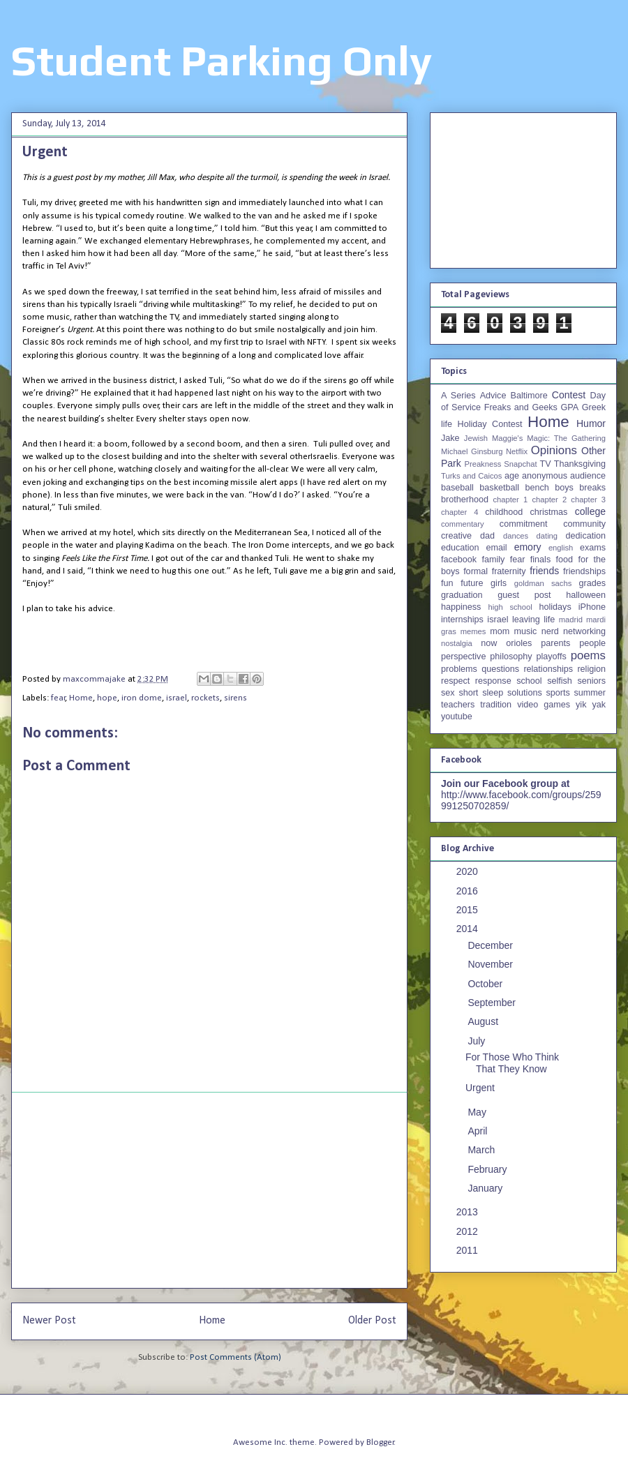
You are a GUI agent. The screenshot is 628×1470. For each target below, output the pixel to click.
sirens (235, 698)
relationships (548, 669)
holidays (555, 607)
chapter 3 (588, 499)
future (472, 583)
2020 (468, 871)
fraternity (509, 571)
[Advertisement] (210, 1190)
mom (499, 631)
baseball (457, 488)
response (493, 681)
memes (473, 631)
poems (588, 655)
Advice (493, 395)
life (549, 619)
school (528, 681)
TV (545, 464)
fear (58, 698)
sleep (492, 693)
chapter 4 (459, 512)
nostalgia (456, 643)
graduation (462, 595)
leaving (526, 619)
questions (500, 669)
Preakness (482, 464)
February (488, 1169)
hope (107, 698)
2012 (468, 1231)
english (560, 547)
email (496, 548)
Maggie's (507, 438)
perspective (463, 656)
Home (81, 698)
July (478, 1041)
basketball (499, 488)
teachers (457, 705)
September (493, 1002)
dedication (586, 536)
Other (593, 450)
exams (593, 548)
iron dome (141, 698)
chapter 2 (549, 499)
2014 (468, 928)
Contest (568, 394)
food (565, 559)
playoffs (552, 656)
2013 (468, 1211)
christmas (548, 512)
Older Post (372, 1320)
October (486, 983)
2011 (468, 1250)
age (511, 476)
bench (536, 488)
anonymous (544, 476)
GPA (569, 407)
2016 (468, 891)
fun (447, 583)
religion (591, 669)
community (584, 524)
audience (588, 476)
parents (555, 643)
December (491, 945)
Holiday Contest (490, 424)
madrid (571, 619)
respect (455, 681)
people (592, 643)
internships (462, 619)
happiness (461, 607)
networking (584, 631)
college (590, 511)
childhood (504, 512)
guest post (524, 595)
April (479, 1131)
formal (475, 571)
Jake (450, 438)
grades (592, 583)
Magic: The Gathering (566, 438)
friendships (584, 571)
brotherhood (464, 499)
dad (487, 536)
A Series (458, 395)
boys (564, 488)
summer (590, 693)
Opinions (554, 450)
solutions (524, 693)
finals (540, 559)
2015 (468, 909)
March (483, 1149)
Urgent (480, 1087)
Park (451, 463)
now (489, 643)
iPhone (592, 607)
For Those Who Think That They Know (512, 1062)
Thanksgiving (580, 464)
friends (544, 570)
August (484, 1021)
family (492, 559)
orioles (519, 643)
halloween (586, 595)
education (460, 548)
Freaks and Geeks (521, 407)
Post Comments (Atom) (235, 1357)
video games (543, 705)
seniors (591, 681)
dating (547, 536)
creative (456, 536)
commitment (524, 524)
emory (527, 547)
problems (459, 669)
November (491, 964)
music (525, 631)
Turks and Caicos (471, 476)
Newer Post (49, 1320)
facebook (459, 559)
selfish (559, 681)
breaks (592, 488)
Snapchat (520, 464)
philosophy (511, 656)
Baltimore (529, 395)
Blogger (380, 1442)
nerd (550, 631)
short (468, 693)
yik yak (591, 705)
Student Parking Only (221, 60)
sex (448, 693)
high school (510, 607)
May (478, 1112)
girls (499, 583)
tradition (495, 705)
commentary (462, 524)
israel (176, 698)
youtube (456, 716)
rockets (205, 698)
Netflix (517, 451)
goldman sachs (542, 583)
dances (515, 536)
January (486, 1188)
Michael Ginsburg (471, 451)
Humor (591, 423)
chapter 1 (510, 499)
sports (558, 693)
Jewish (476, 438)
